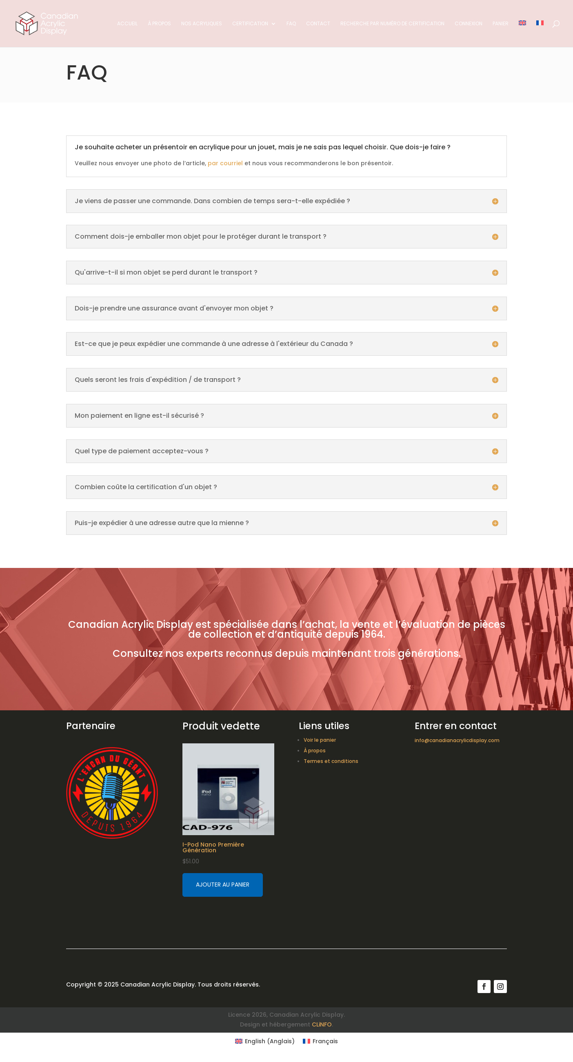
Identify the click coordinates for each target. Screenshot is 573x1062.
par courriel (225, 163)
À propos (159, 24)
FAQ (291, 24)
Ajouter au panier (222, 884)
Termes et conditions (331, 761)
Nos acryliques (201, 24)
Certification (250, 24)
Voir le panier (320, 739)
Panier (501, 24)
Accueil (127, 24)
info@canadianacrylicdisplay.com (457, 740)
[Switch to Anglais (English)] (265, 1041)
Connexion (468, 24)
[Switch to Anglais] (522, 33)
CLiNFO (322, 1024)
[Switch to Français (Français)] (320, 1041)
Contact (318, 24)
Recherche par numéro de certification (392, 24)
